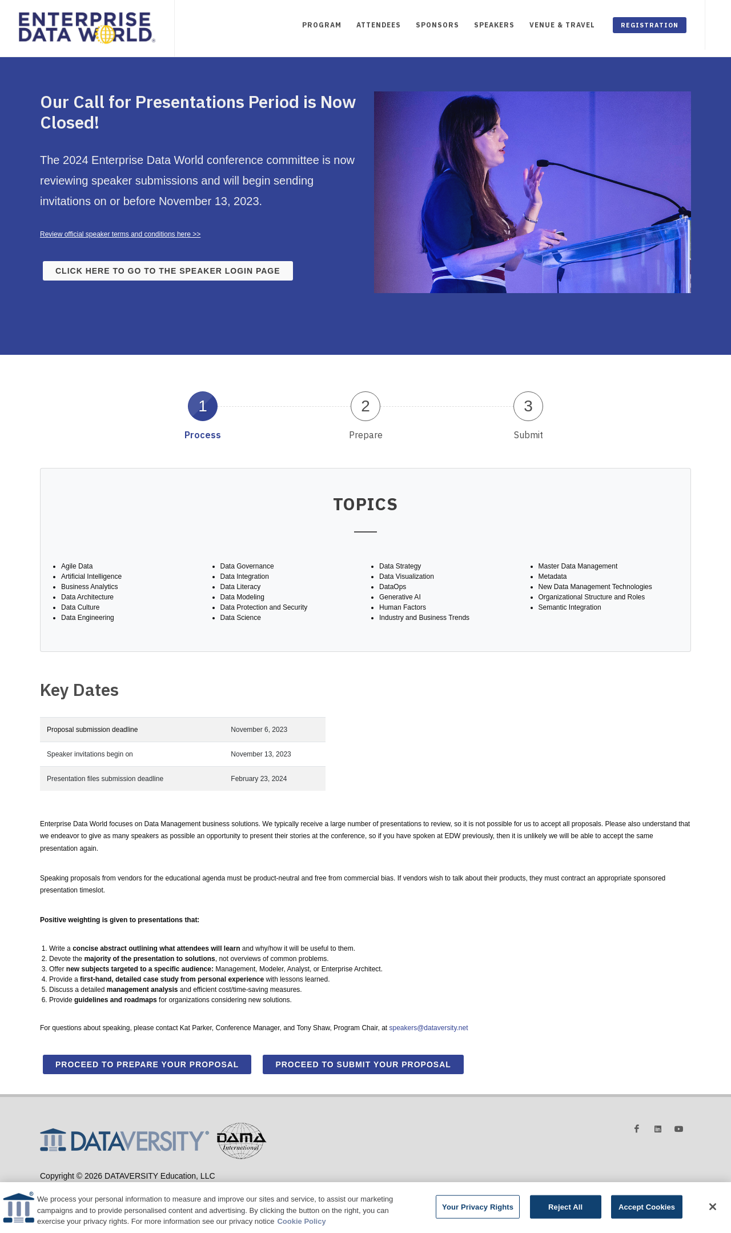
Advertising (55, 1186)
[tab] (203, 415)
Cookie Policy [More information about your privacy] (301, 1227)
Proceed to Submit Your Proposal (363, 1064)
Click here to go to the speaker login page (167, 270)
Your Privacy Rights (477, 1212)
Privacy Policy (166, 1186)
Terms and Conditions (109, 1186)
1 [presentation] (202, 406)
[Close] (712, 1211)
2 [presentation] (365, 406)
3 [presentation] (528, 406)
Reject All (565, 1212)
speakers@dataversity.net (428, 1028)
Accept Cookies (646, 1212)
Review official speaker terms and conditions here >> (120, 234)
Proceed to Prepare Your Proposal (147, 1064)
